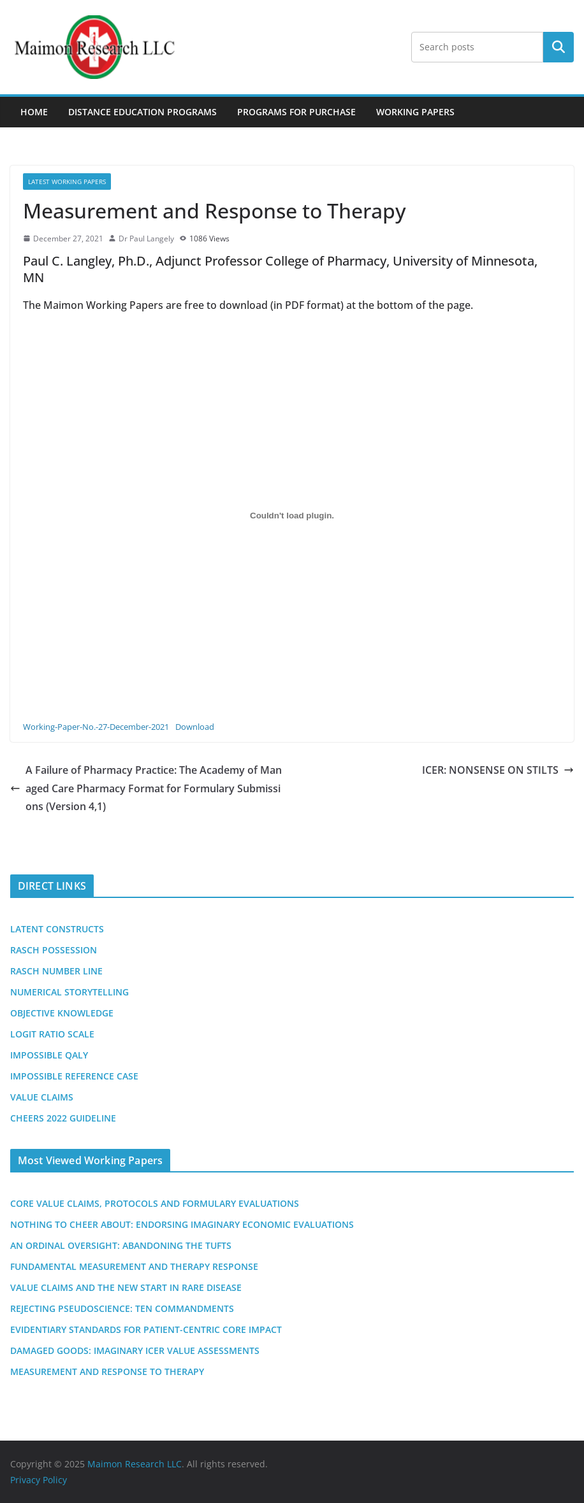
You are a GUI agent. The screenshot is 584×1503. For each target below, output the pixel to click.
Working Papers (415, 112)
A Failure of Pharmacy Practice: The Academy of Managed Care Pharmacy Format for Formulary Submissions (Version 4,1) (146, 788)
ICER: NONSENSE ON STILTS (498, 770)
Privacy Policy (38, 1480)
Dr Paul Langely (146, 238)
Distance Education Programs (142, 112)
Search (558, 47)
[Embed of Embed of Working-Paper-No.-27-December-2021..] (292, 516)
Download (194, 726)
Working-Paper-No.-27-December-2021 (96, 726)
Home (34, 112)
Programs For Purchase (296, 112)
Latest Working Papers (67, 181)
